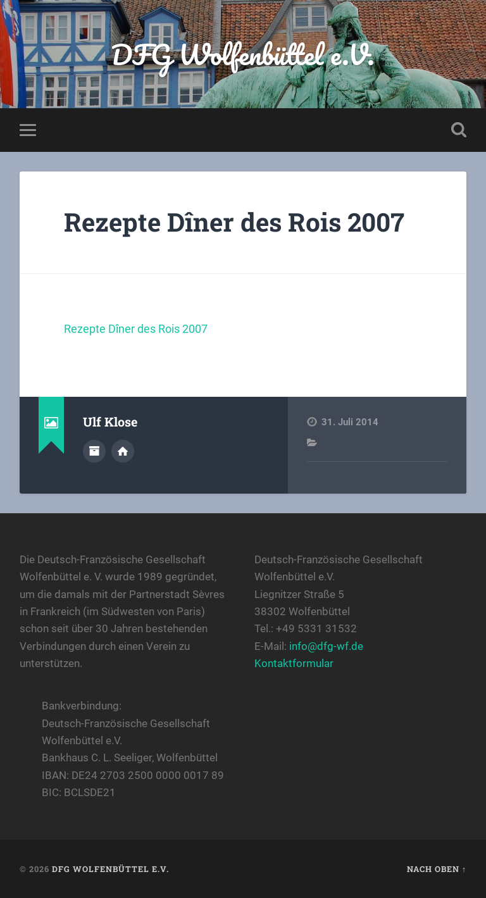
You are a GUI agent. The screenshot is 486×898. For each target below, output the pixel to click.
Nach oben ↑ (436, 869)
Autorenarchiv (94, 451)
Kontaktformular (293, 663)
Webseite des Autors (122, 451)
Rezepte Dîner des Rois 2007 (234, 222)
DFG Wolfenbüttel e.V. (243, 54)
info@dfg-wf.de (326, 646)
